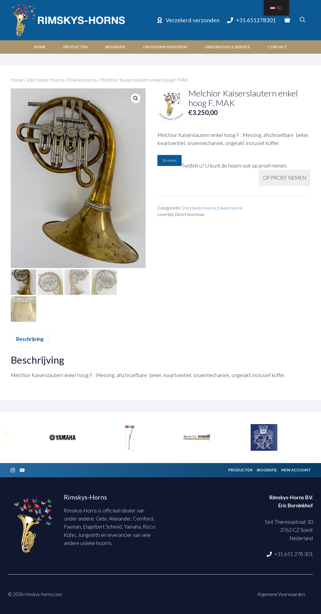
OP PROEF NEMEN (284, 178)
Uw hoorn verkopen (165, 47)
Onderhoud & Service (227, 47)
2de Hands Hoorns (46, 80)
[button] (135, 98)
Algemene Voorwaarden (281, 594)
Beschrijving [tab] (30, 339)
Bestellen (169, 160)
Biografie (115, 47)
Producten (75, 47)
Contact (277, 47)
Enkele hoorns (82, 80)
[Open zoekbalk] (302, 20)
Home (40, 47)
